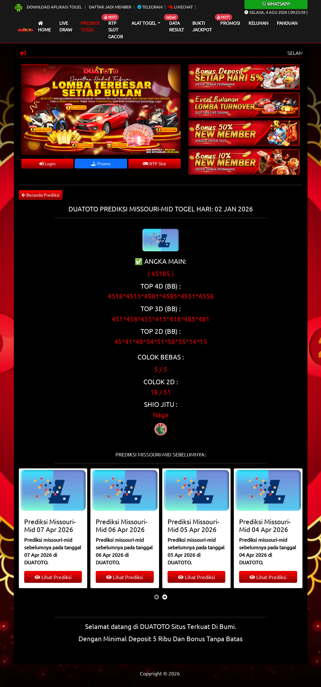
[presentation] (156, 596)
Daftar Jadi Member (110, 6)
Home (44, 27)
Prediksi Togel (90, 26)
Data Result (176, 26)
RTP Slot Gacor (115, 29)
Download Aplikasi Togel (48, 6)
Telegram (150, 6)
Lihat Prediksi (53, 577)
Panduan (287, 23)
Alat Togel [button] (144, 23)
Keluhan (258, 23)
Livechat (181, 6)
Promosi (230, 23)
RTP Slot (154, 163)
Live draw (65, 26)
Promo (100, 163)
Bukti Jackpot (202, 26)
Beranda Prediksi (41, 195)
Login (47, 163)
